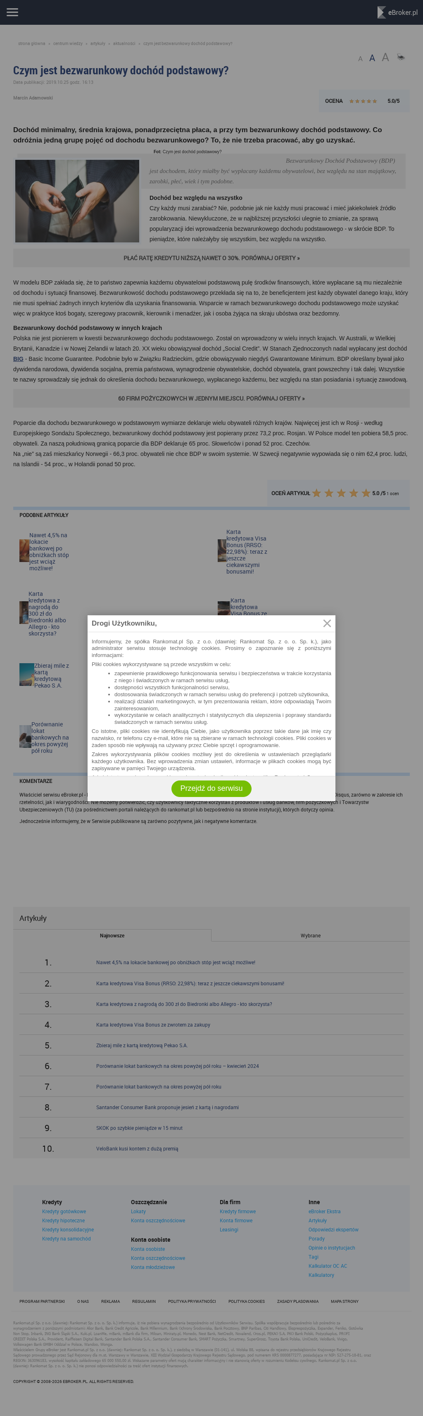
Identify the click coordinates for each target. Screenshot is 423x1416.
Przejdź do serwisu (211, 788)
